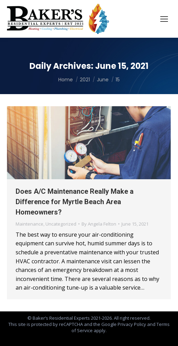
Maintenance (29, 224)
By (99, 224)
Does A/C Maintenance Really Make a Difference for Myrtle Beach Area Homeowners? (75, 201)
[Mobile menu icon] (164, 19)
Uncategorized (60, 224)
